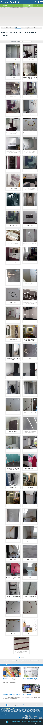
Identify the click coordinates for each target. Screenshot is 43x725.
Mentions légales (27, 721)
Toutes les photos (5, 27)
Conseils (38, 5)
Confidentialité (25, 722)
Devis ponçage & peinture (9, 678)
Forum (4, 5)
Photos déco (24, 27)
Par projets (12, 27)
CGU (40, 721)
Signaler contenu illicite (19, 721)
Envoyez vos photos (29, 705)
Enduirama (30, 27)
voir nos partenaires (3, 714)
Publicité (20, 722)
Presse (12, 722)
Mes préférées (37, 27)
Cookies (30, 722)
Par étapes (18, 27)
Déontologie (17, 722)
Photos (27, 5)
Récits (16, 5)
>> (23, 657)
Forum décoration (27, 694)
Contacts (13, 721)
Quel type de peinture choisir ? (30, 678)
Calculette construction (34, 721)
